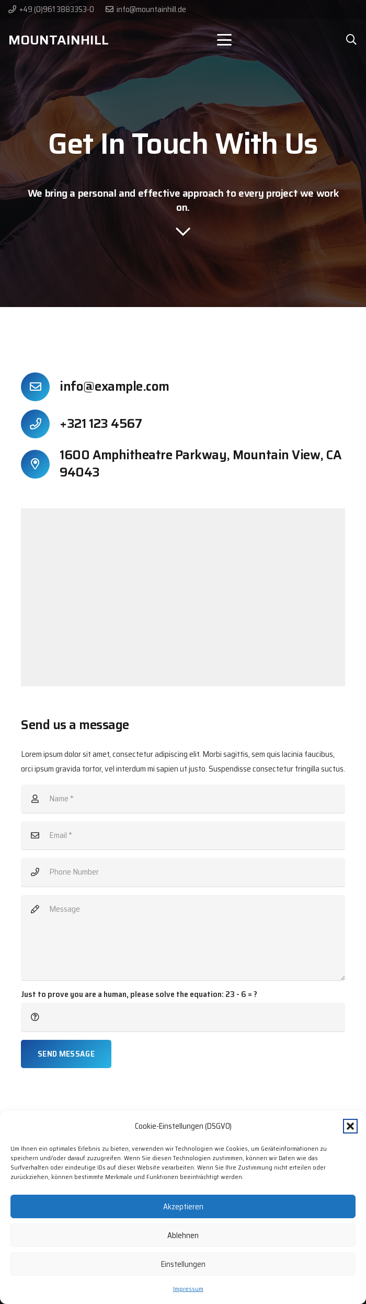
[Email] (183, 835)
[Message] (183, 937)
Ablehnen (183, 1235)
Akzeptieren (183, 1206)
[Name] (183, 799)
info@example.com (114, 386)
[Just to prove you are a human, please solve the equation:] (183, 1017)
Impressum (188, 1289)
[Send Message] (66, 1054)
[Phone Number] (183, 872)
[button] (350, 1126)
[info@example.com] (40, 386)
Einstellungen (183, 1264)
